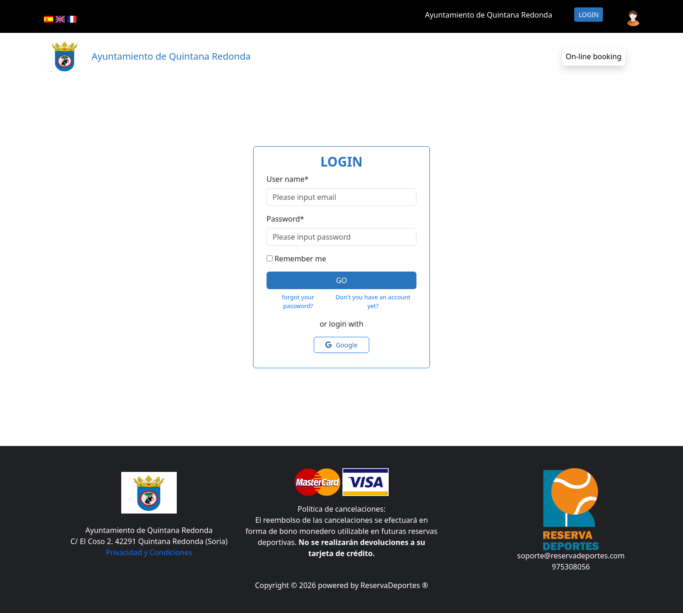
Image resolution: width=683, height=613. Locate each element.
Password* (285, 219)
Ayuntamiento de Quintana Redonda (488, 15)
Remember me (300, 259)
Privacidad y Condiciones (149, 552)
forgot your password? (298, 301)
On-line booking (593, 56)
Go (341, 280)
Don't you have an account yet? (372, 301)
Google (341, 345)
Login (588, 14)
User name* (288, 179)
